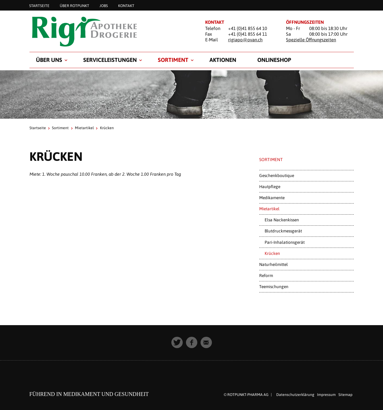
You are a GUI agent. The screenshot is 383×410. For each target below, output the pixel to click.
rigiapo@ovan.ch (245, 39)
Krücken (272, 253)
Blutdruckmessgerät (283, 230)
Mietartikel (84, 128)
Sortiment (173, 59)
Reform (266, 275)
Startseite (39, 5)
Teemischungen (273, 286)
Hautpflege (269, 186)
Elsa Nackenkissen (282, 219)
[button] (177, 342)
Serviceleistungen (110, 59)
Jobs (103, 5)
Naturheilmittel (273, 264)
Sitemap (345, 394)
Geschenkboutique (276, 175)
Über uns (49, 59)
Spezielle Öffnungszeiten (311, 39)
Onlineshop (274, 59)
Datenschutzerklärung (295, 394)
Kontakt (126, 5)
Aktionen (222, 59)
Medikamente (272, 197)
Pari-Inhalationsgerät (285, 242)
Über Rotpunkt (74, 5)
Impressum (326, 394)
